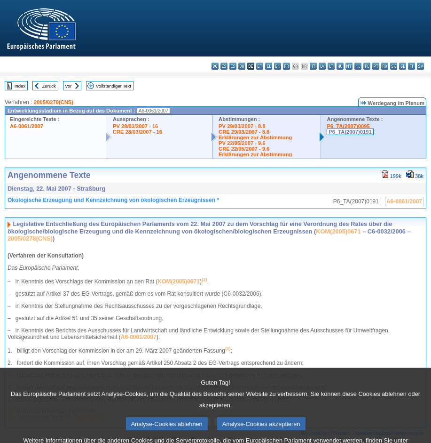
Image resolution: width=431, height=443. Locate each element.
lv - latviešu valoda (322, 66)
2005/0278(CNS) (53, 102)
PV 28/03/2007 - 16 (135, 126)
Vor (68, 86)
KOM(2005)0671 (338, 231)
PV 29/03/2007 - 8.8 (242, 126)
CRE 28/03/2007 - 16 (137, 132)
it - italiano (313, 66)
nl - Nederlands (357, 66)
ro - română (384, 66)
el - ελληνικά (268, 66)
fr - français (286, 66)
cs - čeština (232, 66)
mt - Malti (349, 66)
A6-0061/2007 (26, 126)
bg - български (215, 66)
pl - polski (366, 66)
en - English (277, 66)
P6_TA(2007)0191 (350, 132)
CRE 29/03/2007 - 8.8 (244, 132)
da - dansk (241, 66)
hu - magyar (340, 66)
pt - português (375, 66)
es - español (223, 66)
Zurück (49, 86)
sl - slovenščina (402, 66)
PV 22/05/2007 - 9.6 (242, 143)
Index (20, 86)
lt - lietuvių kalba (331, 66)
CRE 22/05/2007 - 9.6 (244, 149)
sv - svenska (420, 66)
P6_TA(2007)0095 (348, 126)
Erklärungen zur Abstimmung (255, 137)
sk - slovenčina (393, 66)
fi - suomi (411, 66)
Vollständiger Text (113, 86)
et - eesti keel (259, 66)
